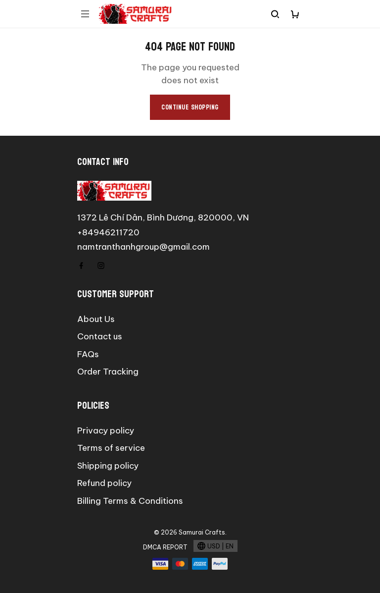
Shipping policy (108, 465)
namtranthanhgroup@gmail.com (143, 246)
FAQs (88, 354)
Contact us (99, 336)
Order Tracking (108, 371)
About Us (96, 319)
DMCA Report (165, 547)
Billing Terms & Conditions (130, 500)
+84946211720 (108, 232)
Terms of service (111, 447)
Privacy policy (105, 430)
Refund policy (104, 483)
